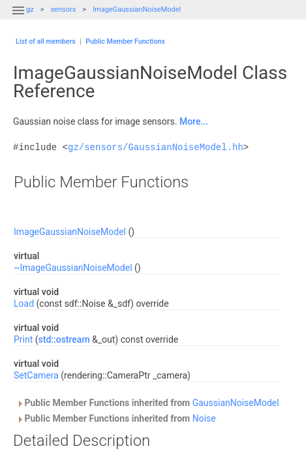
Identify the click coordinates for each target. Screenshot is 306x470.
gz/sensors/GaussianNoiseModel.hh (155, 147)
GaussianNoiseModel (235, 403)
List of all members (46, 41)
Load (24, 303)
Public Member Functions (125, 41)
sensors (63, 9)
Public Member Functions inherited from (147, 403)
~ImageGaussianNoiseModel (73, 267)
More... (193, 121)
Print (23, 339)
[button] (18, 18)
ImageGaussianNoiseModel (137, 9)
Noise (204, 418)
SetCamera (36, 375)
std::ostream (64, 339)
